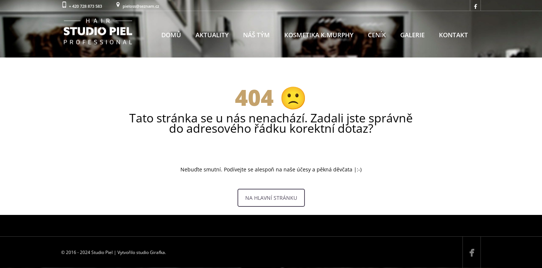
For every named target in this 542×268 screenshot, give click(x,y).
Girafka (157, 252)
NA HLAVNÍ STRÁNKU (271, 197)
